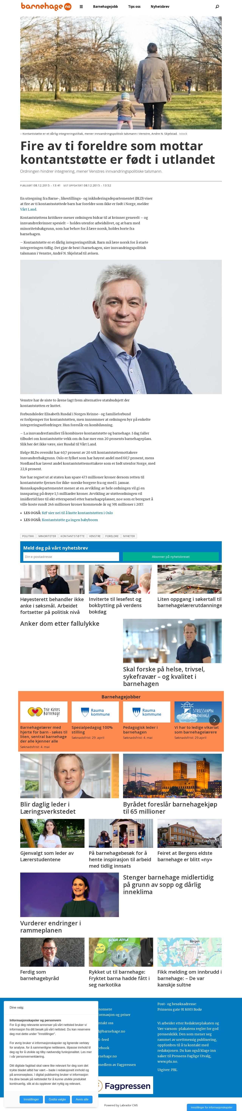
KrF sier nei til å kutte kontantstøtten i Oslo (77, 513)
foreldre (112, 536)
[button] (214, 720)
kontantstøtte (73, 536)
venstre (95, 536)
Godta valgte (57, 1099)
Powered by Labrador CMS (121, 1105)
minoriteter (47, 536)
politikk (28, 536)
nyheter (129, 536)
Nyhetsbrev (160, 6)
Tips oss (134, 6)
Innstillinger (31, 1099)
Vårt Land (28, 209)
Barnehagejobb (105, 6)
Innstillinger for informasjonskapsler (211, 1107)
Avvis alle (82, 1099)
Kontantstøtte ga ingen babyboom (70, 520)
